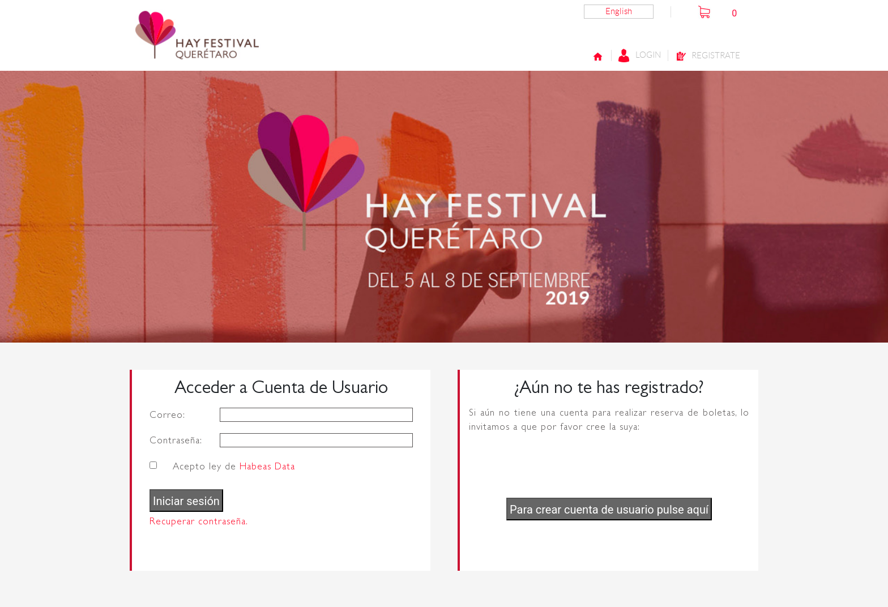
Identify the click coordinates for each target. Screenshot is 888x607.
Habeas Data (267, 466)
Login (639, 55)
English (618, 11)
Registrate (707, 56)
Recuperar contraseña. (199, 521)
